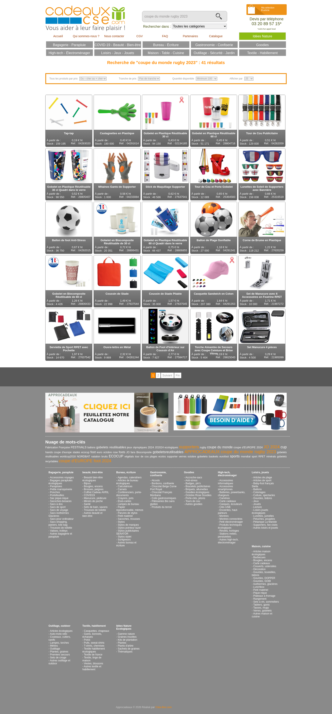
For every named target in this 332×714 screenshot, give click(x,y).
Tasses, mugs (261, 607)
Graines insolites (127, 636)
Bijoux (87, 483)
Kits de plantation (127, 639)
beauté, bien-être (92, 472)
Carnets (122, 489)
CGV (139, 36)
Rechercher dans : (157, 26)
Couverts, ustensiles (264, 566)
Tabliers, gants (261, 604)
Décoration (259, 569)
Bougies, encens (93, 486)
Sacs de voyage (59, 510)
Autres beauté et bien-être (92, 514)
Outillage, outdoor (59, 625)
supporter (172, 456)
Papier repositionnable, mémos (129, 509)
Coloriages (259, 492)
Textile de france (93, 654)
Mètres (54, 645)
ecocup (85, 452)
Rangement (259, 598)
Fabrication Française (57, 447)
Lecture (257, 507)
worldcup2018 (68, 456)
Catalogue (216, 36)
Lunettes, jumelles (263, 515)
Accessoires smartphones (225, 488)
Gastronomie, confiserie (158, 474)
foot (93, 452)
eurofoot (224, 456)
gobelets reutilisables (111, 447)
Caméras (224, 498)
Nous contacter (114, 36)
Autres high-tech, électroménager (228, 541)
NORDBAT (83, 456)
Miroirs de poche (93, 501)
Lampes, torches (59, 642)
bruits (104, 456)
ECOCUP (116, 456)
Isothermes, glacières (265, 584)
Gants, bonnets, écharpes (92, 635)
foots (122, 452)
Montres (223, 515)
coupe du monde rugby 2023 (248, 451)
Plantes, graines (59, 651)
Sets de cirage (58, 657)
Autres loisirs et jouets (265, 527)
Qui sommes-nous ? (86, 36)
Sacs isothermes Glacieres (58, 514)
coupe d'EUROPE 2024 (248, 447)
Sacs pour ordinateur (61, 518)
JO (127, 452)
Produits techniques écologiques (230, 526)
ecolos (162, 456)
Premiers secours (60, 654)
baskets (213, 456)
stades (76, 452)
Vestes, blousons (93, 663)
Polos (87, 639)
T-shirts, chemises (94, 645)
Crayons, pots (125, 498)
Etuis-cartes (124, 501)
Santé (87, 504)
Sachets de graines (129, 648)
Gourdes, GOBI (262, 581)
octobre (192, 456)
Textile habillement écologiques (93, 650)
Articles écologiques (61, 630)
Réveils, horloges (229, 530)
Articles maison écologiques (261, 553)
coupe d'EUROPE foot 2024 (85, 460)
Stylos (121, 521)
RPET (262, 456)
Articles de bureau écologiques (127, 482)
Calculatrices (125, 486)
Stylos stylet (124, 536)
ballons (91, 447)
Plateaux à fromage (264, 595)
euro (99, 452)
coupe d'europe (63, 452)
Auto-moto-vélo (58, 633)
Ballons (257, 489)
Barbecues (259, 557)
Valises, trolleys (58, 530)
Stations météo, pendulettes (227, 535)
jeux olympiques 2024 (140, 447)
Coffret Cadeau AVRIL (96, 492)
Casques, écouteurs (230, 504)
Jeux (256, 501)
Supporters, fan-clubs (265, 524)
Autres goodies (193, 504)
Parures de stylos (127, 513)
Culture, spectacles (264, 495)
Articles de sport (262, 480)
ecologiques (171, 447)
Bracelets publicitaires (197, 486)
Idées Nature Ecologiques (123, 627)
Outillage (55, 648)
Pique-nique (260, 592)
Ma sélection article (267, 8)
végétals (129, 456)
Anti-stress (191, 480)
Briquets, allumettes (196, 489)
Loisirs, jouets (260, 472)
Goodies (189, 472)
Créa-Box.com (163, 707)
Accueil (58, 36)
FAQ (165, 36)
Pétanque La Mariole (265, 521)
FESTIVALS (78, 447)
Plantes (122, 642)
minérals (271, 456)
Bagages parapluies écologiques (60, 482)
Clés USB (224, 507)
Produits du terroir (162, 507)
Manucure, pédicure (95, 498)
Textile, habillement (94, 625)
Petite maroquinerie (61, 489)
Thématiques (125, 651)
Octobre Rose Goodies (198, 495)
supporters (189, 447)
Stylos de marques (128, 524)
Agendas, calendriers (130, 477)
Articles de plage (262, 477)
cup (284, 447)
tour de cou (142, 456)
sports (235, 456)
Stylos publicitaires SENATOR (127, 532)
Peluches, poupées (264, 518)
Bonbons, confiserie (163, 483)
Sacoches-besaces (60, 501)
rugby (203, 447)
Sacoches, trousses (129, 518)
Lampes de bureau (128, 504)
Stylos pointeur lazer (129, 527)
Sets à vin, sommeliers (266, 601)
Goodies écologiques (197, 492)
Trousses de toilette (61, 527)
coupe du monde (220, 447)
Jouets (257, 504)
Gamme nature (126, 633)
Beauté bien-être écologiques (92, 479)
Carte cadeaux (227, 501)
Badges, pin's (193, 483)
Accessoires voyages (62, 477)
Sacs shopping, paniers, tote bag (57, 523)
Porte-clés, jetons (195, 498)
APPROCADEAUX (202, 451)
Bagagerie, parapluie (60, 472)
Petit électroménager (231, 521)
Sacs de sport (57, 507)
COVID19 (89, 495)
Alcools (156, 480)
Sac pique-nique (59, 498)
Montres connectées (230, 518)
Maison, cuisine (261, 546)
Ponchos (55, 492)
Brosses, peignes (93, 489)
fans (133, 452)
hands (49, 452)
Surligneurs (124, 539)
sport (254, 456)
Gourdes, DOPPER (264, 578)
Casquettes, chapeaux (96, 630)
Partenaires (190, 36)
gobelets (202, 456)
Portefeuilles (57, 495)
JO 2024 (271, 447)
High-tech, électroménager (227, 474)
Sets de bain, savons (95, 507)
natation (95, 456)
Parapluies (56, 486)
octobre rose (110, 452)
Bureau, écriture (126, 472)
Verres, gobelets (262, 610)
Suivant (167, 375)
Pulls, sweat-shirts (94, 642)
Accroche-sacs (193, 477)
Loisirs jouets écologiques (260, 511)
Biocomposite (144, 452)
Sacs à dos (56, 504)
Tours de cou (192, 501)
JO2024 (159, 447)
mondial (246, 456)
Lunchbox (258, 586)
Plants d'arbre (125, 645)
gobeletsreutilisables (168, 452)
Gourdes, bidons (262, 498)
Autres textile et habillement (91, 668)
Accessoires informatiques (225, 482)
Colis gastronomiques (164, 498)
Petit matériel (125, 515)
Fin (178, 375)
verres (183, 456)
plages (153, 456)
